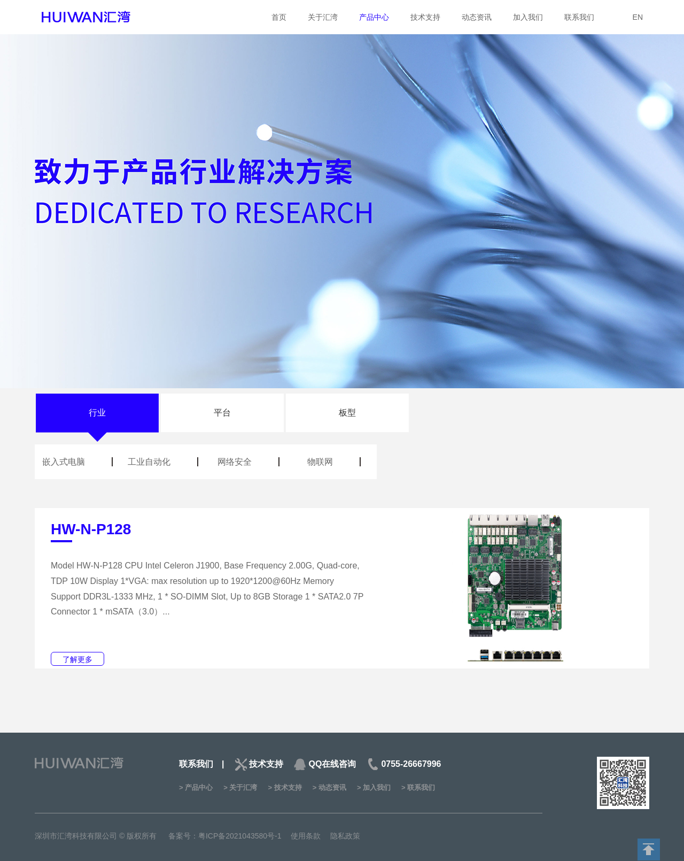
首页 (278, 17)
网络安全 (234, 461)
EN (638, 17)
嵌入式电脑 (63, 461)
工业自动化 (149, 461)
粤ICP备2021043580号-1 (240, 836)
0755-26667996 (411, 763)
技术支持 (425, 17)
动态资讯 (477, 17)
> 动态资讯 (329, 787)
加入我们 (528, 17)
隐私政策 (345, 836)
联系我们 (579, 17)
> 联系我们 (418, 787)
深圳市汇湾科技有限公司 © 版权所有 (97, 836)
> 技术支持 (284, 787)
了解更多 (77, 659)
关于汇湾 (323, 17)
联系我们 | (201, 763)
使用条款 (306, 836)
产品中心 (374, 17)
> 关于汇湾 (240, 787)
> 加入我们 (374, 787)
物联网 (320, 461)
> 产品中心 (196, 787)
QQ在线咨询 (332, 763)
